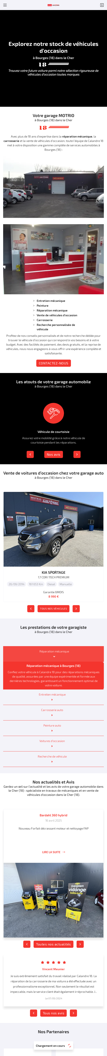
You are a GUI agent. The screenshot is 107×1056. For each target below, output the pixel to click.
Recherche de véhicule (52, 756)
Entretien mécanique (52, 694)
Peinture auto (52, 725)
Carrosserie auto (52, 710)
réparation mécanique (77, 136)
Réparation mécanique (54, 651)
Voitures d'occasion (52, 741)
